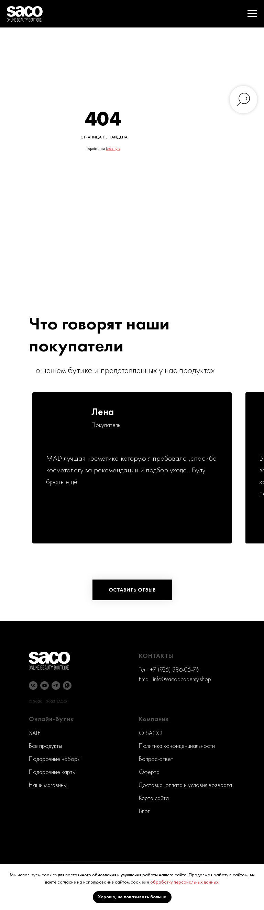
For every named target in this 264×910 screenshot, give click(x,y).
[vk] (33, 685)
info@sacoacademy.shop (182, 679)
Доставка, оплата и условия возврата (185, 785)
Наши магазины (48, 785)
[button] (132, 590)
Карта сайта (154, 798)
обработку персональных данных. (184, 882)
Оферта (149, 772)
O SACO (150, 733)
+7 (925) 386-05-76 (174, 669)
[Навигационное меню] (252, 13)
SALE (35, 733)
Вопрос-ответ (156, 759)
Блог (144, 811)
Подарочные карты (52, 772)
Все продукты (45, 746)
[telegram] (56, 685)
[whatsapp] (67, 685)
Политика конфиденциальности (177, 746)
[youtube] (44, 685)
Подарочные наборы (54, 759)
